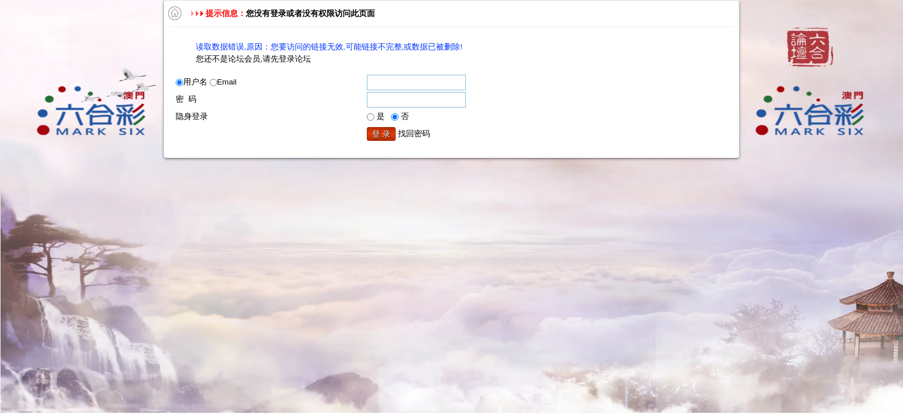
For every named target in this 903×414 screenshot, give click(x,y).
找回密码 (414, 133)
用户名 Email (206, 82)
